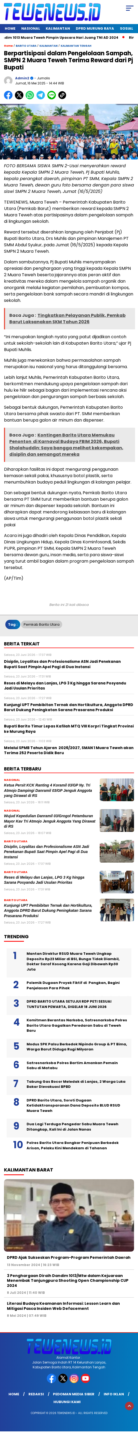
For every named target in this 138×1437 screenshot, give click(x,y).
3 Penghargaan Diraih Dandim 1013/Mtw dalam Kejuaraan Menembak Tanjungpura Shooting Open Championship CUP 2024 (67, 1280)
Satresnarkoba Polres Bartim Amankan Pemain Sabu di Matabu (72, 1065)
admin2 (22, 78)
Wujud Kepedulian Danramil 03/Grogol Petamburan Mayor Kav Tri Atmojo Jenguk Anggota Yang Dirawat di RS (49, 821)
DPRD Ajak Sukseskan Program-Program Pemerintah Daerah (69, 1257)
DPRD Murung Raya (95, 28)
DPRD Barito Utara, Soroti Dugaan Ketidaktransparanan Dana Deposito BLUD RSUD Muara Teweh (73, 1105)
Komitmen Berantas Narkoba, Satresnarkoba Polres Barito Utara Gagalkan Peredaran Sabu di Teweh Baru (77, 1025)
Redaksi (36, 1394)
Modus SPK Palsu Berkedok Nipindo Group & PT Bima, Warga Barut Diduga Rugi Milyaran (77, 1047)
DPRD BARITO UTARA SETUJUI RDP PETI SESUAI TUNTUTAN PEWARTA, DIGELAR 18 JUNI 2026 (69, 1004)
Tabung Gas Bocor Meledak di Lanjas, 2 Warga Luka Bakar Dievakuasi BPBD (76, 1084)
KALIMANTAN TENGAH (76, 46)
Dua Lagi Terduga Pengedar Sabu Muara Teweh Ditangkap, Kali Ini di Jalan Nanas (72, 1126)
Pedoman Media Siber (73, 1394)
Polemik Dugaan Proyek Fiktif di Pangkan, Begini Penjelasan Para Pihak (73, 985)
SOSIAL (126, 28)
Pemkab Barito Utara (42, 624)
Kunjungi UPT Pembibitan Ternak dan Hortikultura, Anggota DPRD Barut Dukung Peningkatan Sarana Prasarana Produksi (48, 911)
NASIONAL (30, 28)
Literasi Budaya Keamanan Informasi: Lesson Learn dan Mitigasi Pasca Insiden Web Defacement (63, 1306)
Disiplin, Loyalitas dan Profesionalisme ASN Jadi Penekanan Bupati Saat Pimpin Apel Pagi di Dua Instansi (46, 852)
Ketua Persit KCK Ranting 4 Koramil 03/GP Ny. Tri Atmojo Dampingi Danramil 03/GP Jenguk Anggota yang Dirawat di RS (48, 790)
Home (10, 28)
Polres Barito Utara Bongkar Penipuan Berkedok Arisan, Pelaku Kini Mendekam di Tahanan (73, 1145)
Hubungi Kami (67, 1401)
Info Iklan (114, 1394)
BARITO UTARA (26, 46)
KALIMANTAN (58, 28)
